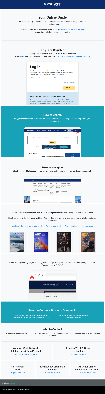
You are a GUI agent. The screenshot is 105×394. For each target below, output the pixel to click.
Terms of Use (27, 389)
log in (22, 56)
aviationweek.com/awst (21, 226)
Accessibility (5, 389)
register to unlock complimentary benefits (74, 56)
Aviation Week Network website (71, 29)
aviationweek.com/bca (84, 226)
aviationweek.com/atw (41, 226)
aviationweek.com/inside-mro (62, 226)
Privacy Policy (12, 389)
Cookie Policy (20, 389)
